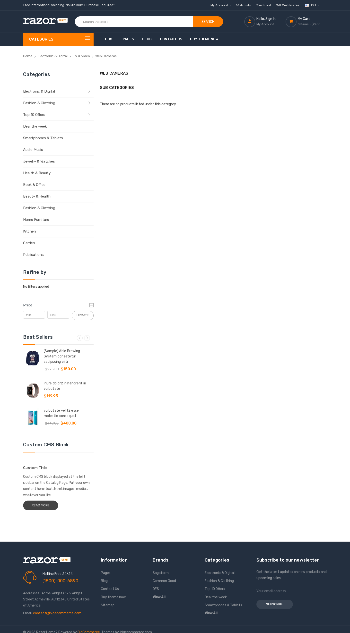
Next (87, 338)
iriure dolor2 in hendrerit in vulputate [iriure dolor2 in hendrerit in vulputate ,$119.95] (65, 386)
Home (110, 39)
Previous (80, 338)
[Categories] (58, 39)
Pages (128, 39)
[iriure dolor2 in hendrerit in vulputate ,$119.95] (33, 390)
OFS (156, 589)
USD (312, 5)
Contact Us (171, 39)
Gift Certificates (287, 5)
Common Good (164, 581)
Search (207, 22)
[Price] (58, 305)
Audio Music (33, 149)
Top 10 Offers (34, 115)
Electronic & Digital (39, 91)
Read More (40, 505)
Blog (147, 39)
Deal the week (35, 126)
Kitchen (29, 231)
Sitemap (107, 605)
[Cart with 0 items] (306, 21)
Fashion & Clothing (39, 103)
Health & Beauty (37, 173)
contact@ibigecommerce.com (57, 613)
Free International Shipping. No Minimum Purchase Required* (69, 5)
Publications (33, 254)
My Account (220, 5)
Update (83, 315)
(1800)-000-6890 (60, 580)
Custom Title (35, 468)
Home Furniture (36, 219)
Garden (29, 243)
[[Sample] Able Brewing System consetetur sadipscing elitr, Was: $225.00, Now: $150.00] (33, 358)
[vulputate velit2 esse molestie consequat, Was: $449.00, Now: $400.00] (33, 417)
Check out (263, 5)
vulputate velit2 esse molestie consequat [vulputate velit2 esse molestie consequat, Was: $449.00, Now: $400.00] (61, 413)
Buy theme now (204, 39)
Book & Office (34, 184)
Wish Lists (243, 5)
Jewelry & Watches (39, 161)
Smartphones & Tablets (43, 138)
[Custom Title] (58, 459)
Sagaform (161, 573)
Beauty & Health (37, 196)
